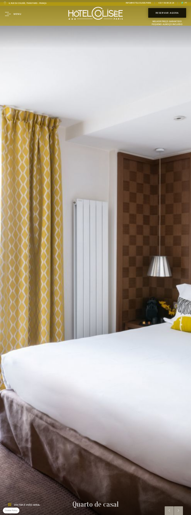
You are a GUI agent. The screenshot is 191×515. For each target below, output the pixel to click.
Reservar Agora (167, 16)
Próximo (178, 510)
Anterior (169, 510)
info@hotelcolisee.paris (138, 2)
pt (186, 3)
